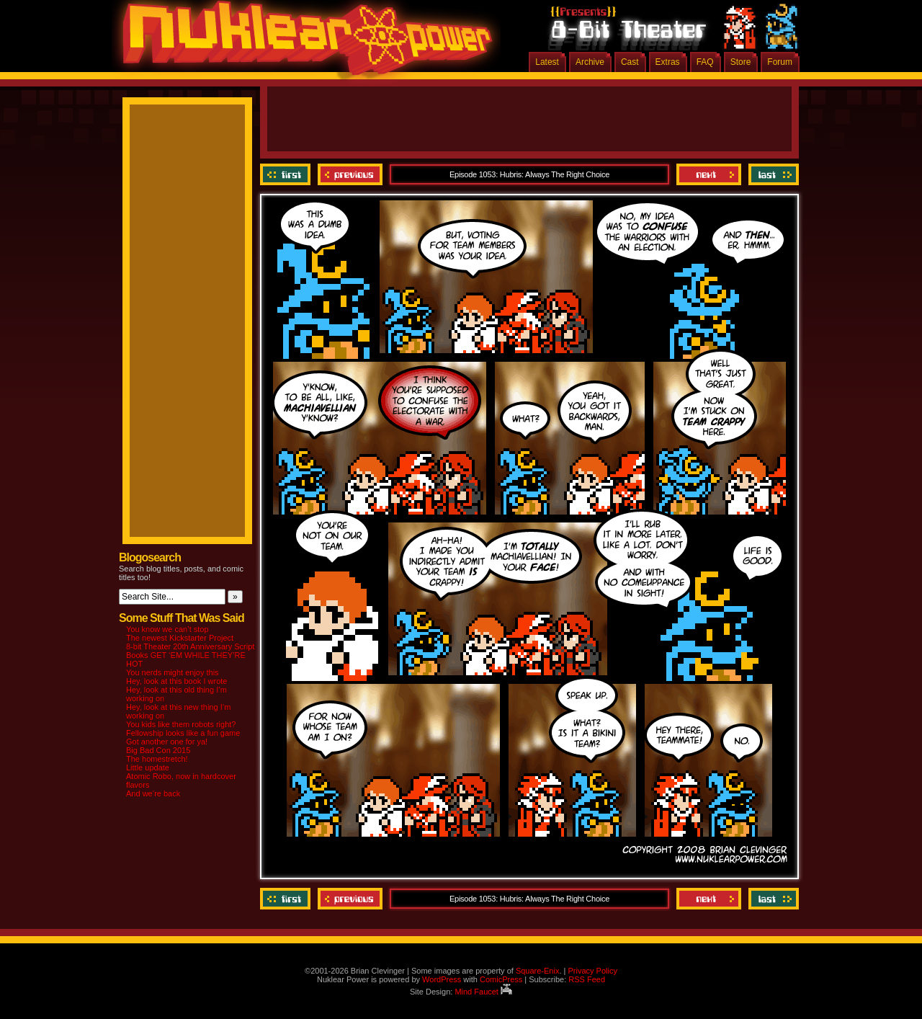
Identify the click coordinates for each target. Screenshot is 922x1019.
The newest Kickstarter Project (179, 637)
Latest (547, 62)
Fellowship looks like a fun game (183, 733)
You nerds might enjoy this (172, 672)
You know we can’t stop (167, 629)
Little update (147, 767)
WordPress (441, 979)
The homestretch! (157, 759)
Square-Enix (538, 970)
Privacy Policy (592, 970)
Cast (630, 62)
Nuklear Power (302, 43)
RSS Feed (586, 979)
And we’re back (153, 793)
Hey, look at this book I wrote (176, 681)
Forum (779, 62)
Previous (350, 174)
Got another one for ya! (166, 741)
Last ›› (772, 174)
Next (709, 174)
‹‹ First (287, 174)
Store (740, 62)
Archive (590, 62)
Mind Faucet (483, 991)
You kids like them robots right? (181, 724)
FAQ (705, 62)
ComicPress (501, 979)
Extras (667, 62)
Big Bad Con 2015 (158, 750)
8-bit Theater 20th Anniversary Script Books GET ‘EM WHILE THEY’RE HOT (190, 655)
